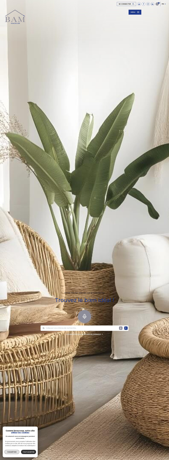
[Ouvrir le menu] (135, 12)
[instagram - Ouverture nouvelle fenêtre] (148, 4)
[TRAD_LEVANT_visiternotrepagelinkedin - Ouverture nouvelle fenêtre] (152, 4)
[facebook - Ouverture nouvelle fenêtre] (143, 4)
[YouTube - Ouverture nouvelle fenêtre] (139, 4)
